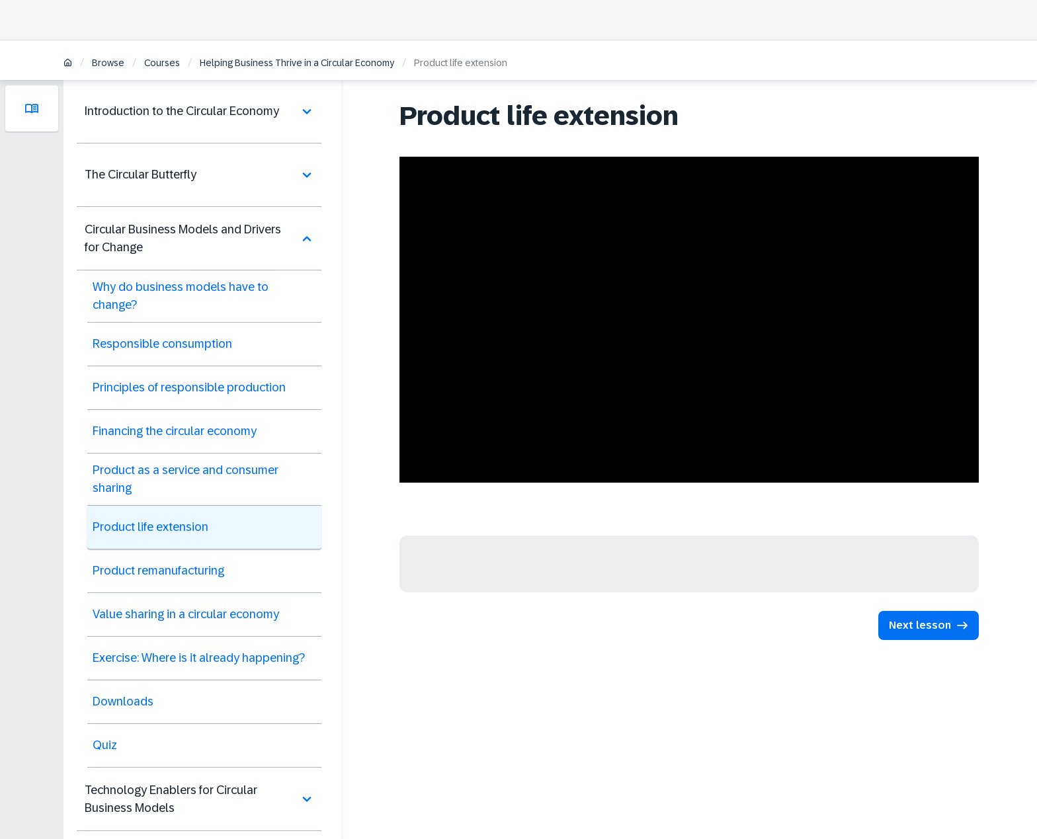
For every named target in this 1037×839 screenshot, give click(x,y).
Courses (162, 63)
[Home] (67, 63)
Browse (108, 63)
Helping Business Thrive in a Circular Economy (297, 63)
